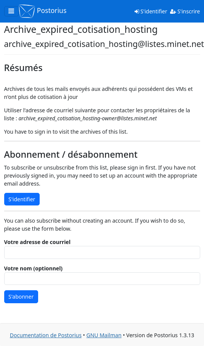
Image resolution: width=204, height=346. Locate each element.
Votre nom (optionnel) (33, 268)
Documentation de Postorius (46, 335)
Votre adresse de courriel (37, 242)
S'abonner (21, 296)
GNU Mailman (103, 335)
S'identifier (151, 11)
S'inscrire (185, 11)
